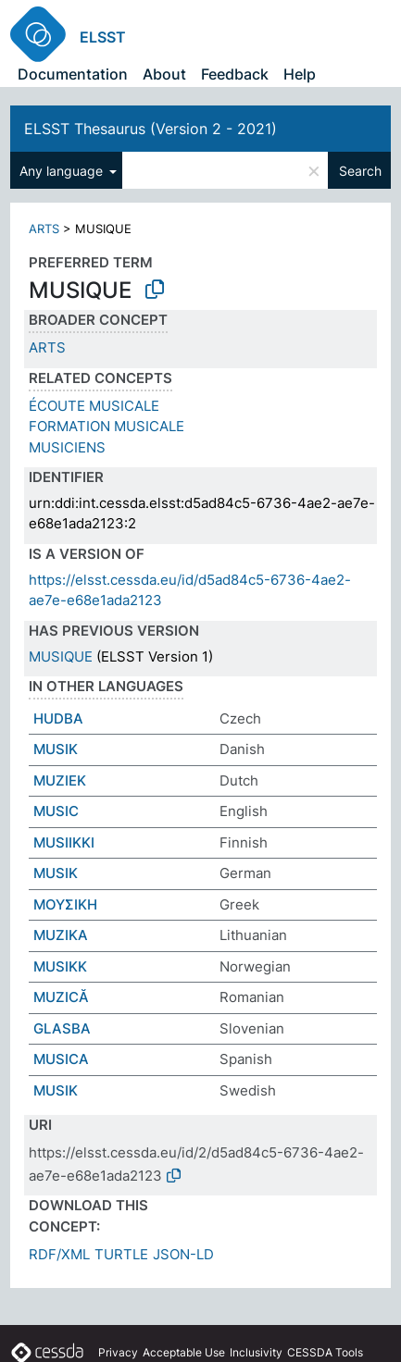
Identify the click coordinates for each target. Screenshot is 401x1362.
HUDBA (58, 718)
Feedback (235, 74)
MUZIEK (59, 780)
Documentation (73, 74)
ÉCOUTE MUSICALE (94, 406)
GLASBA (62, 1028)
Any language (63, 171)
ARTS (44, 228)
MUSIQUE (61, 656)
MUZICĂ (61, 997)
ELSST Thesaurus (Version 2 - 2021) (150, 128)
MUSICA (61, 1059)
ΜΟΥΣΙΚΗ (65, 904)
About (164, 74)
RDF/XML (59, 1254)
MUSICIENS (67, 447)
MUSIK (55, 749)
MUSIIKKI (63, 842)
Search (360, 171)
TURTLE (121, 1254)
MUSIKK (60, 966)
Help (299, 74)
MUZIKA (60, 935)
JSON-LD (183, 1254)
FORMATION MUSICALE (106, 426)
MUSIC (56, 811)
